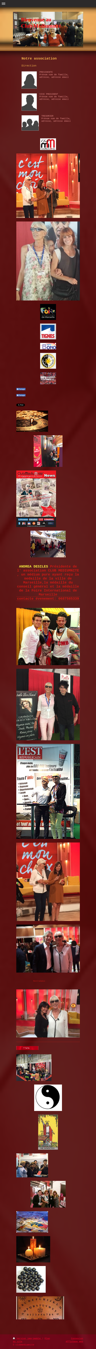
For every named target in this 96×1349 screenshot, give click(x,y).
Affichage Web (74, 1341)
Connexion (77, 1338)
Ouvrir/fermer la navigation (48, 3)
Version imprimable (27, 1338)
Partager (21, 389)
